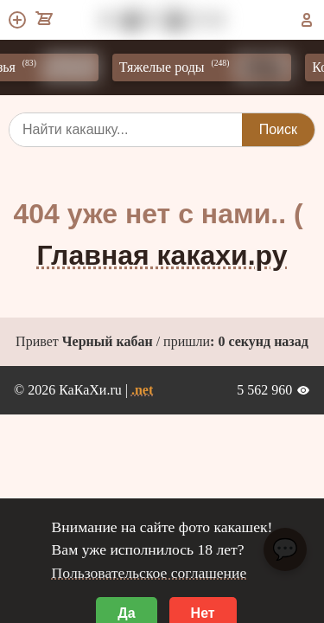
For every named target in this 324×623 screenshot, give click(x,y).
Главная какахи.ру (162, 255)
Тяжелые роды (210, 67)
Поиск (278, 129)
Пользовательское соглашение (149, 572)
